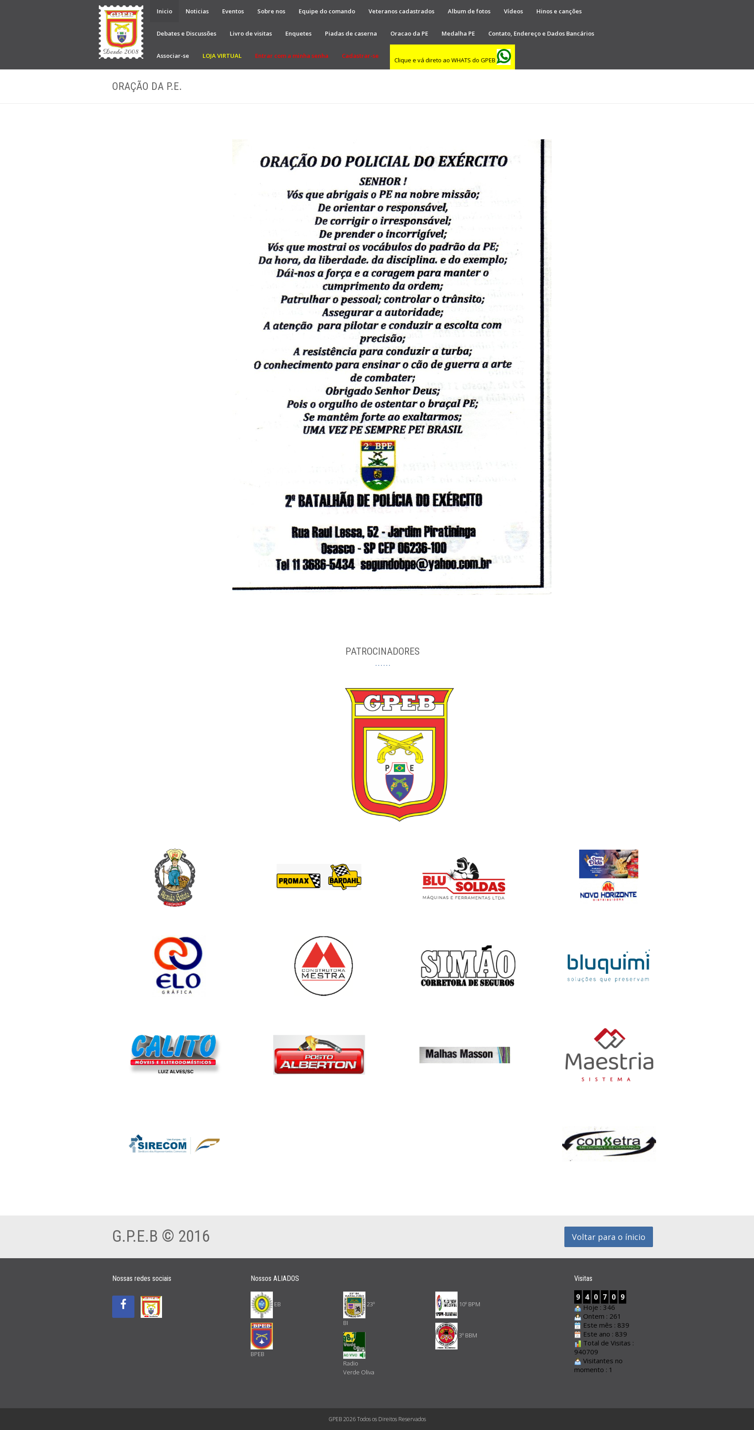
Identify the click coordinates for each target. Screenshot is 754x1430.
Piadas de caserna (351, 33)
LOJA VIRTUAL (222, 56)
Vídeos (513, 11)
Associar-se (173, 56)
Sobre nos (271, 11)
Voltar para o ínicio (608, 1237)
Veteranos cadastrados (401, 11)
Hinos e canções (559, 11)
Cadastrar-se (360, 56)
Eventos (233, 11)
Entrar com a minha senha (291, 56)
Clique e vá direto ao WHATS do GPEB (452, 60)
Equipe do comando (327, 11)
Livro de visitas (251, 33)
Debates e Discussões (186, 33)
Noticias (197, 11)
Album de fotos (469, 11)
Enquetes (298, 33)
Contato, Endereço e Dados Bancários (541, 33)
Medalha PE (458, 33)
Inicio (164, 11)
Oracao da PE (409, 33)
